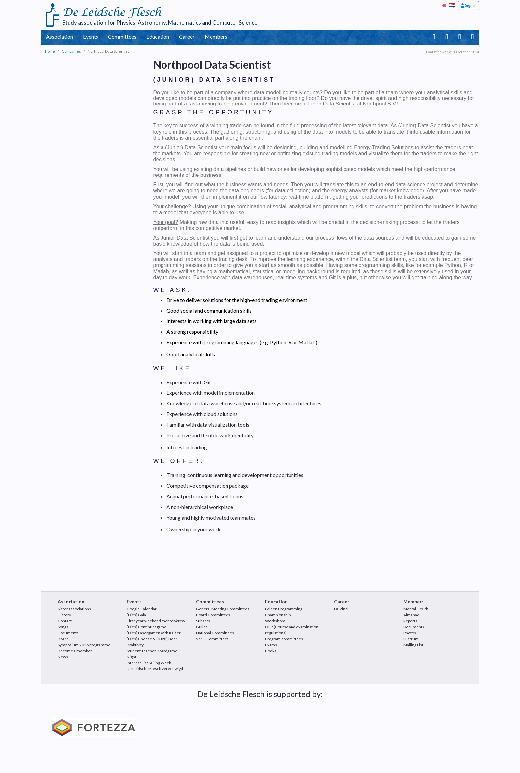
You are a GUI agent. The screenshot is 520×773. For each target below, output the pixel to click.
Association (59, 37)
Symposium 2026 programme (84, 644)
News (63, 656)
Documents (68, 632)
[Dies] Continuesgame (146, 626)
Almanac (411, 614)
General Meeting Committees (222, 608)
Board (63, 638)
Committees (122, 37)
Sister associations (74, 608)
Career (187, 37)
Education (157, 37)
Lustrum (411, 638)
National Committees (215, 632)
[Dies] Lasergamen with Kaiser (154, 632)
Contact (65, 620)
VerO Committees (212, 638)
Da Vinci (341, 608)
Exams (271, 644)
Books (270, 650)
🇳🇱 (452, 5)
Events (90, 37)
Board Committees (213, 614)
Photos (409, 632)
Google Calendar (142, 608)
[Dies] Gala (136, 614)
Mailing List (413, 644)
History (64, 614)
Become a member (75, 650)
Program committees (284, 638)
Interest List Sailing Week (149, 662)
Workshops (275, 620)
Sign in (469, 5)
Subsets (203, 620)
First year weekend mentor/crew (156, 620)
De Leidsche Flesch (111, 12)
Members (216, 37)
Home (50, 51)
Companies (71, 51)
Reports (410, 620)
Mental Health (415, 608)
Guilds (202, 626)
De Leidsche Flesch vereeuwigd (155, 668)
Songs (63, 626)
